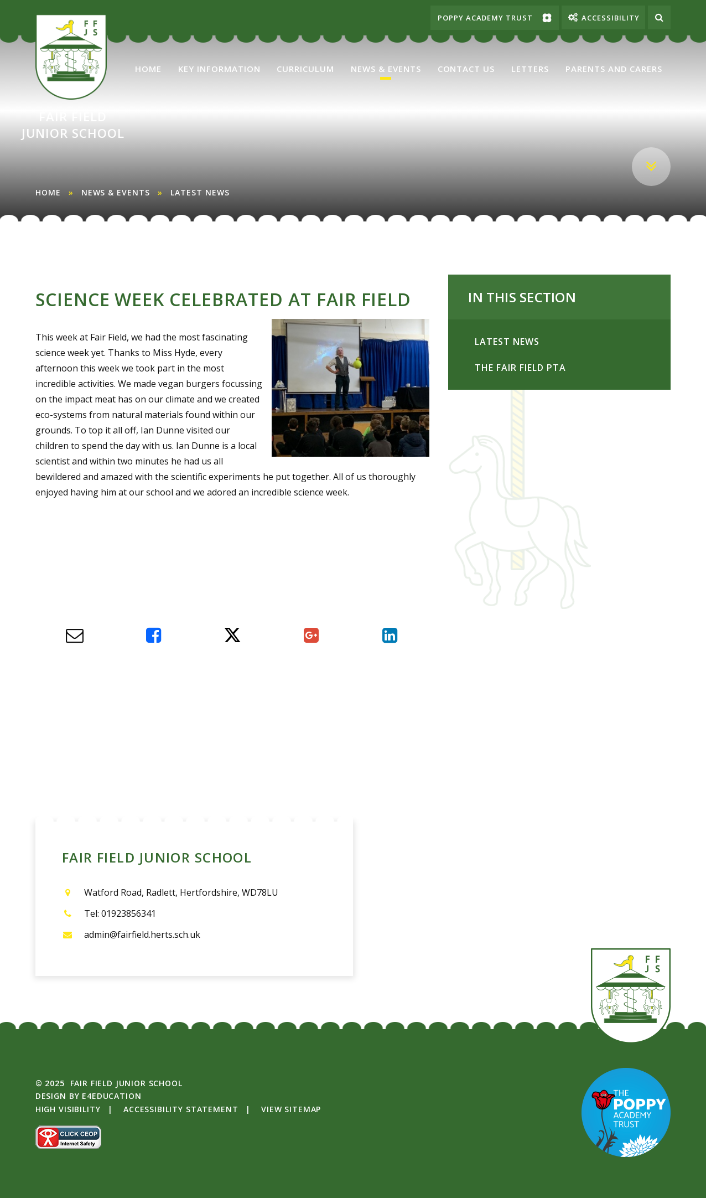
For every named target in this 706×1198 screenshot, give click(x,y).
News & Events (115, 192)
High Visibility (68, 1109)
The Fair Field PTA (573, 368)
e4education (111, 1096)
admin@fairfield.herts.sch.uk (142, 934)
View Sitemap (291, 1109)
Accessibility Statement (180, 1109)
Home (48, 192)
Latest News (200, 192)
